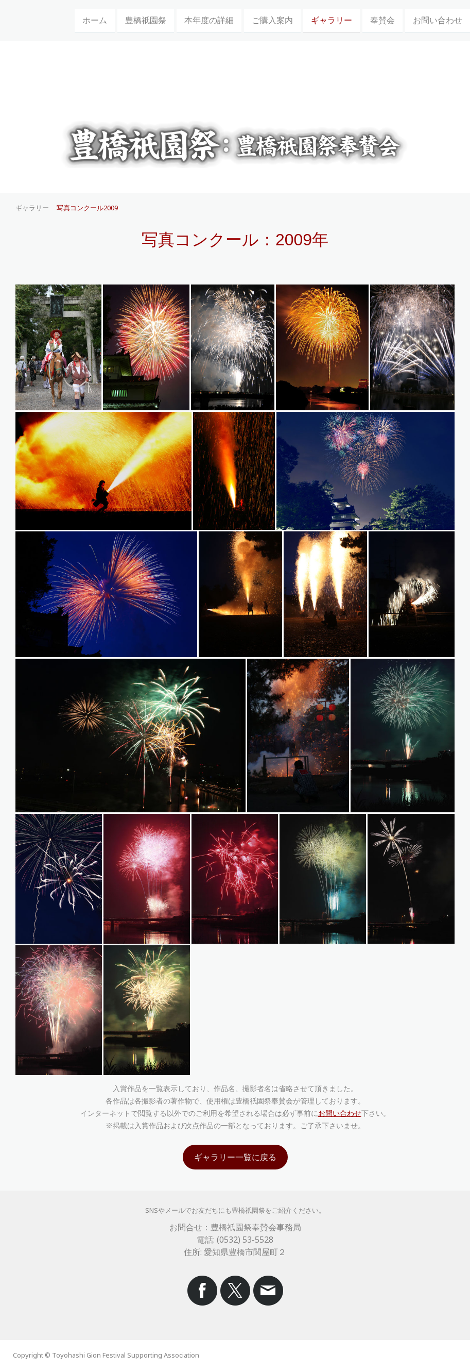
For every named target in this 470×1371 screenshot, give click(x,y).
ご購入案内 (272, 20)
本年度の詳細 (209, 20)
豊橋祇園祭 (145, 20)
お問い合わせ (437, 20)
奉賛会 (382, 20)
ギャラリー (331, 20)
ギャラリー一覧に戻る (235, 1157)
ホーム (94, 20)
